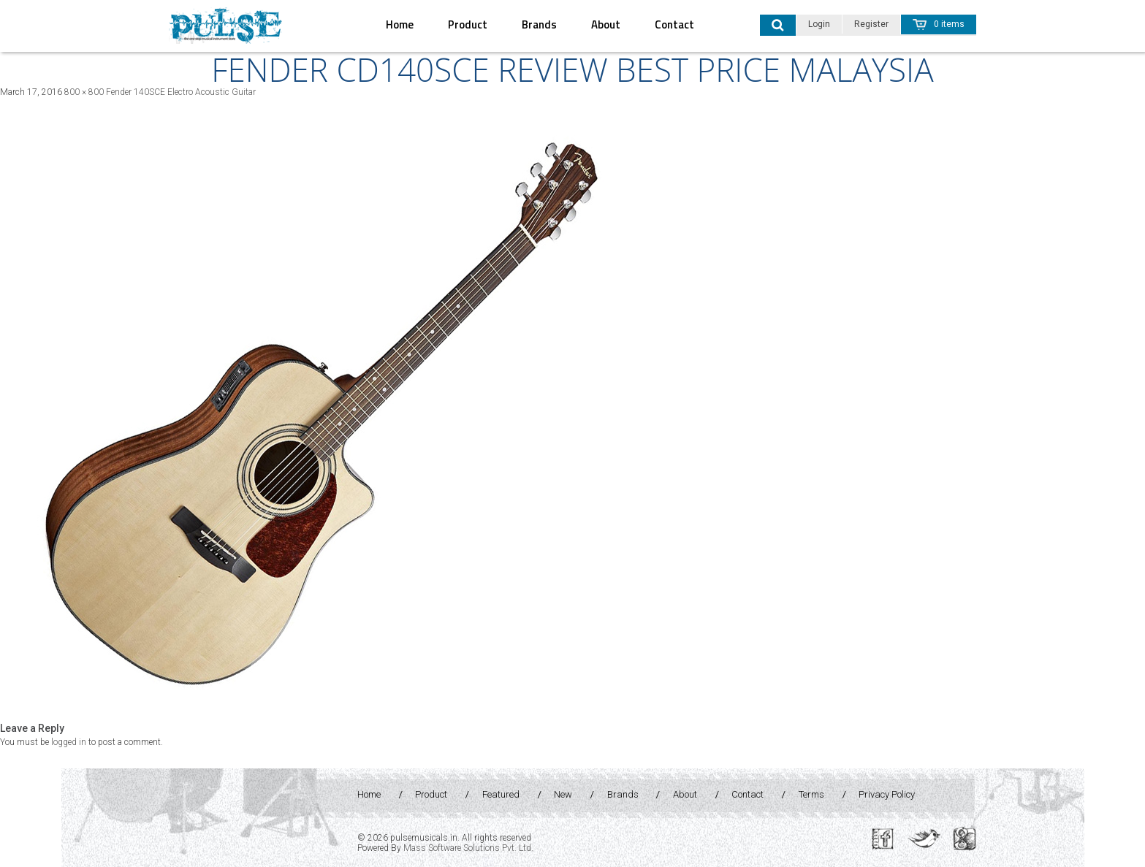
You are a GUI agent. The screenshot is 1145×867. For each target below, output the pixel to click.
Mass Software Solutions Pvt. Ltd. (468, 848)
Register (871, 24)
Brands (539, 24)
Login (819, 24)
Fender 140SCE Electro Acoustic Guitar (181, 92)
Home (400, 24)
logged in (68, 742)
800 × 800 (84, 92)
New (563, 794)
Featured (501, 794)
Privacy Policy (887, 794)
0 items (939, 24)
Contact (674, 24)
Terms (811, 794)
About (605, 24)
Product (467, 24)
